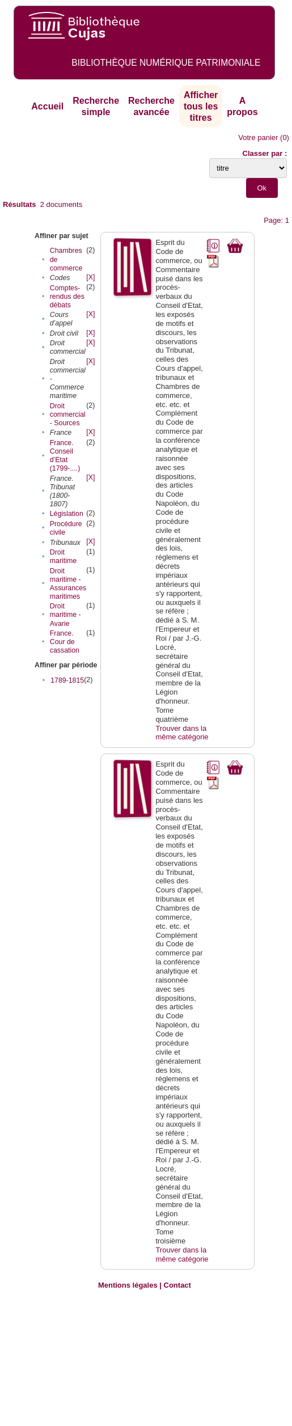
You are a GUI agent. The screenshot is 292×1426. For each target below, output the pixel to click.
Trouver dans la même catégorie (181, 733)
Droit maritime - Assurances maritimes (68, 583)
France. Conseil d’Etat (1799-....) (65, 455)
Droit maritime (63, 556)
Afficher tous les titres (201, 106)
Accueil (47, 106)
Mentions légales (128, 1285)
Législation (66, 514)
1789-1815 (67, 680)
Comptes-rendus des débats (67, 296)
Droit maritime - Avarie (65, 614)
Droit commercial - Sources (68, 414)
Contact (177, 1285)
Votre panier (258, 137)
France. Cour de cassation (64, 641)
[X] (90, 277)
